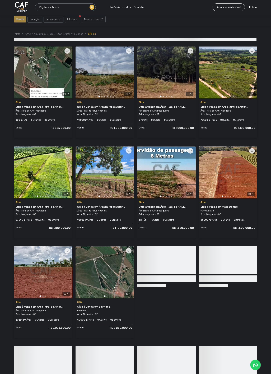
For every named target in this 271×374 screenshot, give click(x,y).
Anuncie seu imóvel (229, 7)
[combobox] (65, 7)
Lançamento (53, 19)
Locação (35, 19)
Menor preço (93, 19)
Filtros (73, 18)
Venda (20, 19)
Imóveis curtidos (120, 7)
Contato (139, 7)
